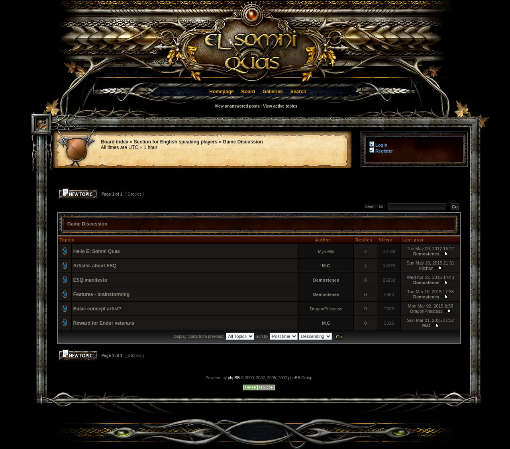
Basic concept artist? (97, 309)
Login (377, 145)
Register (381, 151)
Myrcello (326, 251)
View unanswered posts (237, 106)
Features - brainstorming (101, 294)
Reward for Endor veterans (103, 323)
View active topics (280, 106)
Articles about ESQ (95, 266)
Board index (114, 142)
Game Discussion (243, 142)
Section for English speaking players (176, 142)
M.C (326, 265)
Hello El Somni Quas (96, 251)
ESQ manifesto (90, 280)
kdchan (426, 268)
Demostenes (426, 253)
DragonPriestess (326, 308)
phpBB (234, 378)
